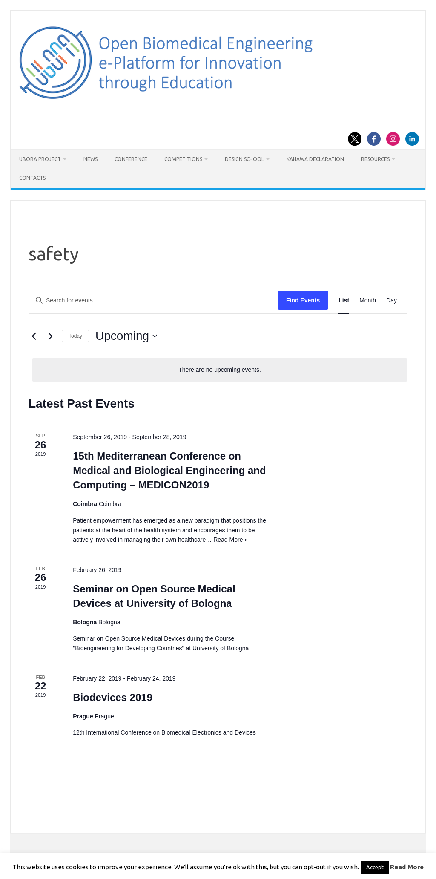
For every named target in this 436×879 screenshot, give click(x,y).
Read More (407, 866)
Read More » (230, 539)
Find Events (303, 300)
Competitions (183, 159)
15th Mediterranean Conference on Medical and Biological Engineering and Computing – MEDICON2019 (169, 470)
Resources (375, 159)
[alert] (219, 370)
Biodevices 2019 (112, 697)
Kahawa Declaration (315, 159)
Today (75, 336)
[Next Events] (50, 336)
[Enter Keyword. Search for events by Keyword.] (153, 300)
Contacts (32, 178)
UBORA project (40, 159)
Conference (131, 159)
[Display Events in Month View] (367, 300)
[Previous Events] (34, 336)
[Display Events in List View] (343, 300)
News (90, 159)
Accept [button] (375, 867)
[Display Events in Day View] (391, 300)
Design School (244, 159)
